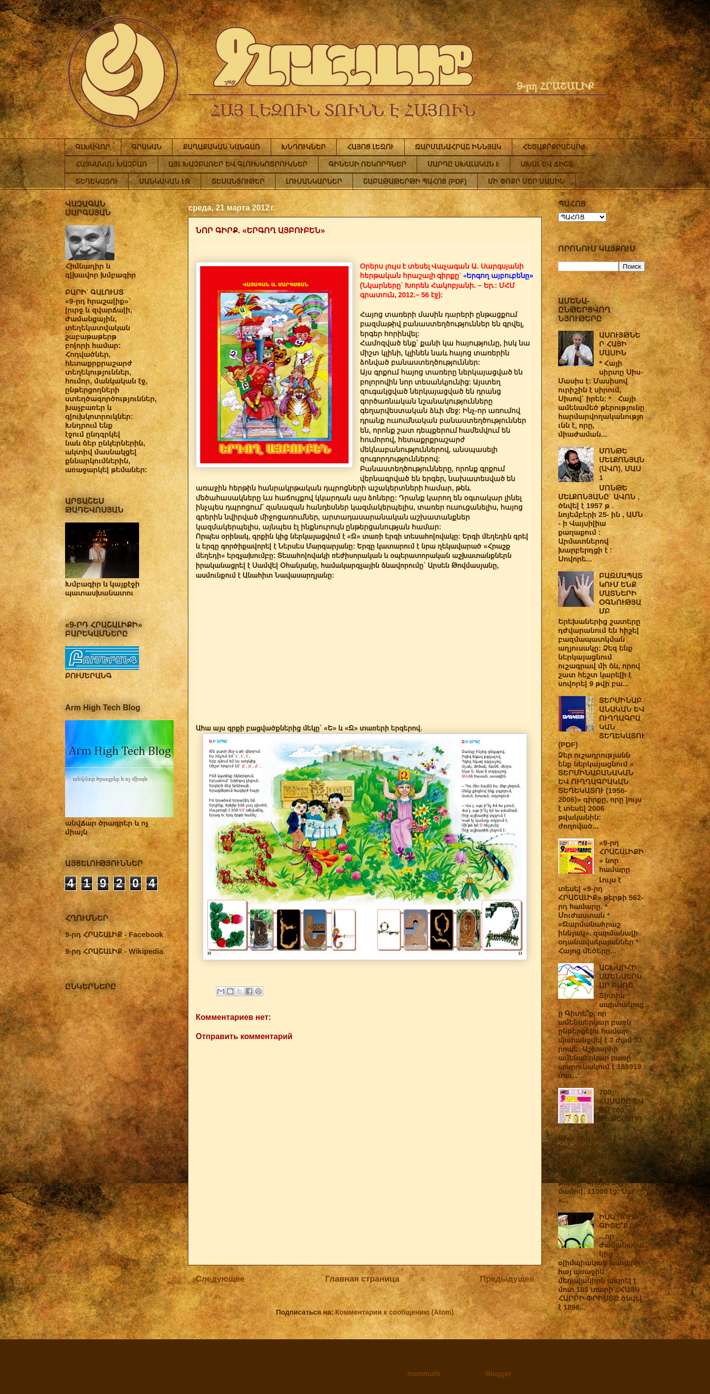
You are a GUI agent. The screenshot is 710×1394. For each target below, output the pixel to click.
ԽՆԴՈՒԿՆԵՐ (304, 147)
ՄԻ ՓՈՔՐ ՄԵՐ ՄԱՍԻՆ (526, 181)
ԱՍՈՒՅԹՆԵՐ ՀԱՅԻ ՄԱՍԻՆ (619, 344)
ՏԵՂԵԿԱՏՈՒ (96, 181)
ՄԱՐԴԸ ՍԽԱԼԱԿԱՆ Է (463, 164)
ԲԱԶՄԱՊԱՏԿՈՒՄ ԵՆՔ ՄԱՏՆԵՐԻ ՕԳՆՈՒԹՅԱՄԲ (620, 593)
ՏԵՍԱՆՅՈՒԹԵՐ (238, 181)
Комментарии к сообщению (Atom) (394, 1312)
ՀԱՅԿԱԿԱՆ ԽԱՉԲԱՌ (111, 164)
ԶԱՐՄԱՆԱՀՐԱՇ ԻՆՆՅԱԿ (458, 147)
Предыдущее (507, 1279)
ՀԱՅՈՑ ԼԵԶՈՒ (370, 147)
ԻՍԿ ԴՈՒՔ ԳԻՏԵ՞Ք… (618, 1221)
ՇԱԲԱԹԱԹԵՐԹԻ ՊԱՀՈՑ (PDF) (415, 181)
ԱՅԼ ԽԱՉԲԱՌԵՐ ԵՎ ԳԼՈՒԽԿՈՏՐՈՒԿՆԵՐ (238, 164)
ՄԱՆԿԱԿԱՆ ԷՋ (164, 181)
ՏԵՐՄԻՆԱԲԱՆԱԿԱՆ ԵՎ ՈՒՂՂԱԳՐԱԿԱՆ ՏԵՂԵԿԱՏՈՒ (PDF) (601, 722)
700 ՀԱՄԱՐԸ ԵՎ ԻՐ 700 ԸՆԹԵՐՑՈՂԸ (621, 1110)
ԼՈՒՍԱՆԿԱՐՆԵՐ (314, 181)
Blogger (498, 1374)
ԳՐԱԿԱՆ (147, 147)
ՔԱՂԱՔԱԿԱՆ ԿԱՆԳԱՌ (221, 147)
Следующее (220, 1279)
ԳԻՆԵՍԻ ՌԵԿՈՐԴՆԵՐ (367, 164)
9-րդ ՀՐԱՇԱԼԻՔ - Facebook (114, 934)
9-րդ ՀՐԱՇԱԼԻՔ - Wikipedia (114, 951)
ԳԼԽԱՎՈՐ (92, 147)
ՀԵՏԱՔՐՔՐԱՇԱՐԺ (554, 147)
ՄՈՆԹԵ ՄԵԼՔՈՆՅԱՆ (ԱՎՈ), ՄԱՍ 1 (621, 464)
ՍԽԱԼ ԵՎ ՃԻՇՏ (547, 164)
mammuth (423, 1374)
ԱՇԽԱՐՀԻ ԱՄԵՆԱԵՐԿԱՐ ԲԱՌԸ (620, 976)
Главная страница (362, 1279)
